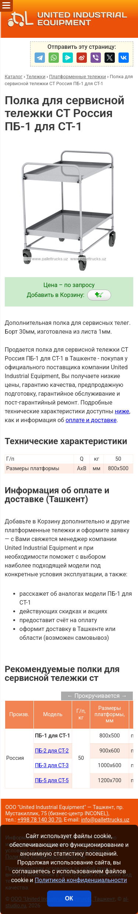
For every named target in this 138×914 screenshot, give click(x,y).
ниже (122, 411)
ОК (69, 898)
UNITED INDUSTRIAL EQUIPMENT (65, 19)
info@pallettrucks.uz (105, 820)
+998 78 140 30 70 (40, 820)
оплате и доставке (91, 420)
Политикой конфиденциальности (81, 880)
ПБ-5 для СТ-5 (52, 780)
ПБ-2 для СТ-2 (52, 751)
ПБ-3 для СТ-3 (52, 765)
